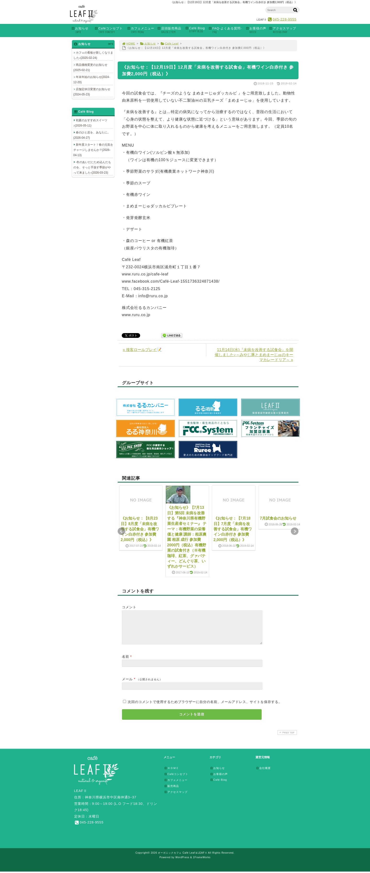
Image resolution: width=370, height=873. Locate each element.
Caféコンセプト (109, 30)
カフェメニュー (141, 30)
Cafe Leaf (169, 43)
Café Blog (195, 29)
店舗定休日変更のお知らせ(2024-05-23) (91, 92)
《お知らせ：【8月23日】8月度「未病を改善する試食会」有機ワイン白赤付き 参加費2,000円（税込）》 (140, 529)
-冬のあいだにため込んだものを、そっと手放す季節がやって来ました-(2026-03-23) (92, 167)
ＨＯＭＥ (171, 773)
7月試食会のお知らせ (278, 518)
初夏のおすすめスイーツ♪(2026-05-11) (90, 123)
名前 (125, 662)
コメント (129, 607)
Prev (121, 531)
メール (127, 685)
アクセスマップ (284, 30)
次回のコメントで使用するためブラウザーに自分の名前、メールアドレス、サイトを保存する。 (205, 707)
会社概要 (263, 773)
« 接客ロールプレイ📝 (142, 350)
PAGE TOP (286, 738)
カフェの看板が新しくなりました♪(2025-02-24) (93, 55)
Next (294, 531)
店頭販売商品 (170, 30)
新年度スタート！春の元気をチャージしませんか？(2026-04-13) (93, 150)
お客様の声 (255, 30)
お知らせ (81, 30)
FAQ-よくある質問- (225, 30)
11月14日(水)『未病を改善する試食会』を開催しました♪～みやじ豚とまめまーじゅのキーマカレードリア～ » (254, 355)
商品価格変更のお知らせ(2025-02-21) (90, 67)
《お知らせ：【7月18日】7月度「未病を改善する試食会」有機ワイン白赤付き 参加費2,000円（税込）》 (233, 529)
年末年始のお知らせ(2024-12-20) (91, 79)
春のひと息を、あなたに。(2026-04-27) (91, 135)
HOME (128, 43)
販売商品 (171, 791)
